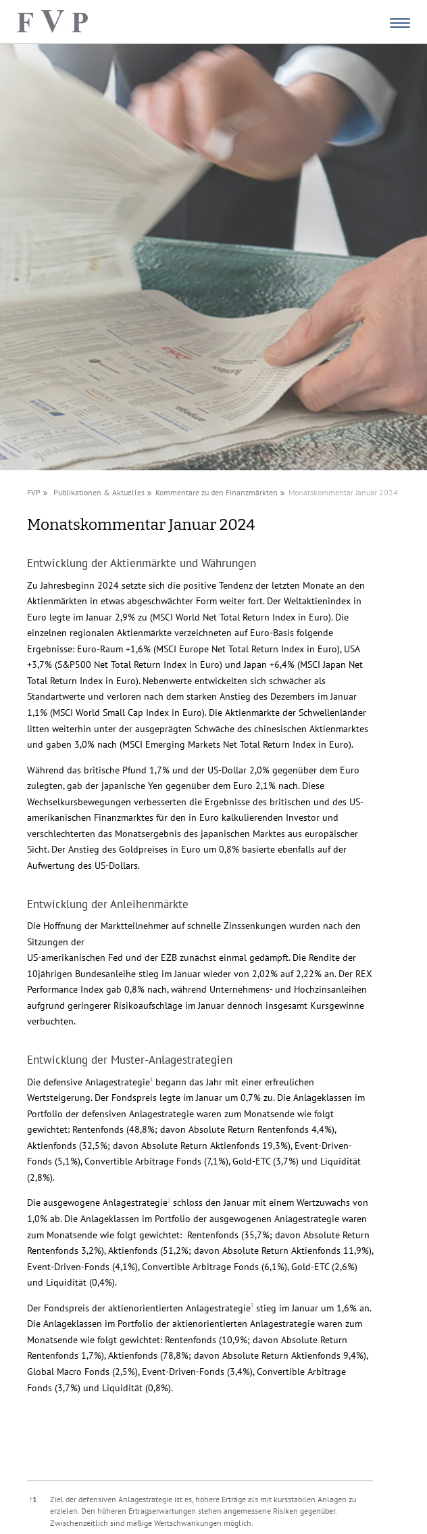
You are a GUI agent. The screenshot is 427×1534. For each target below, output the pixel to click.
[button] (151, 1082)
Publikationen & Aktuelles (99, 492)
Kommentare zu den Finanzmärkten (216, 492)
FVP (34, 492)
